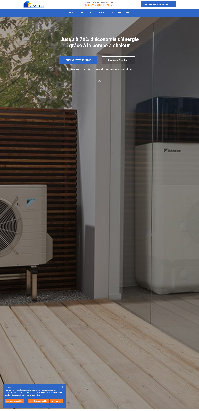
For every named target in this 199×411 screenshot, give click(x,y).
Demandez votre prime (78, 60)
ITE (89, 13)
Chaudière (100, 13)
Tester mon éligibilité (158, 4)
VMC (128, 13)
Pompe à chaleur (77, 13)
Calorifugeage (115, 13)
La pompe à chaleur (118, 60)
